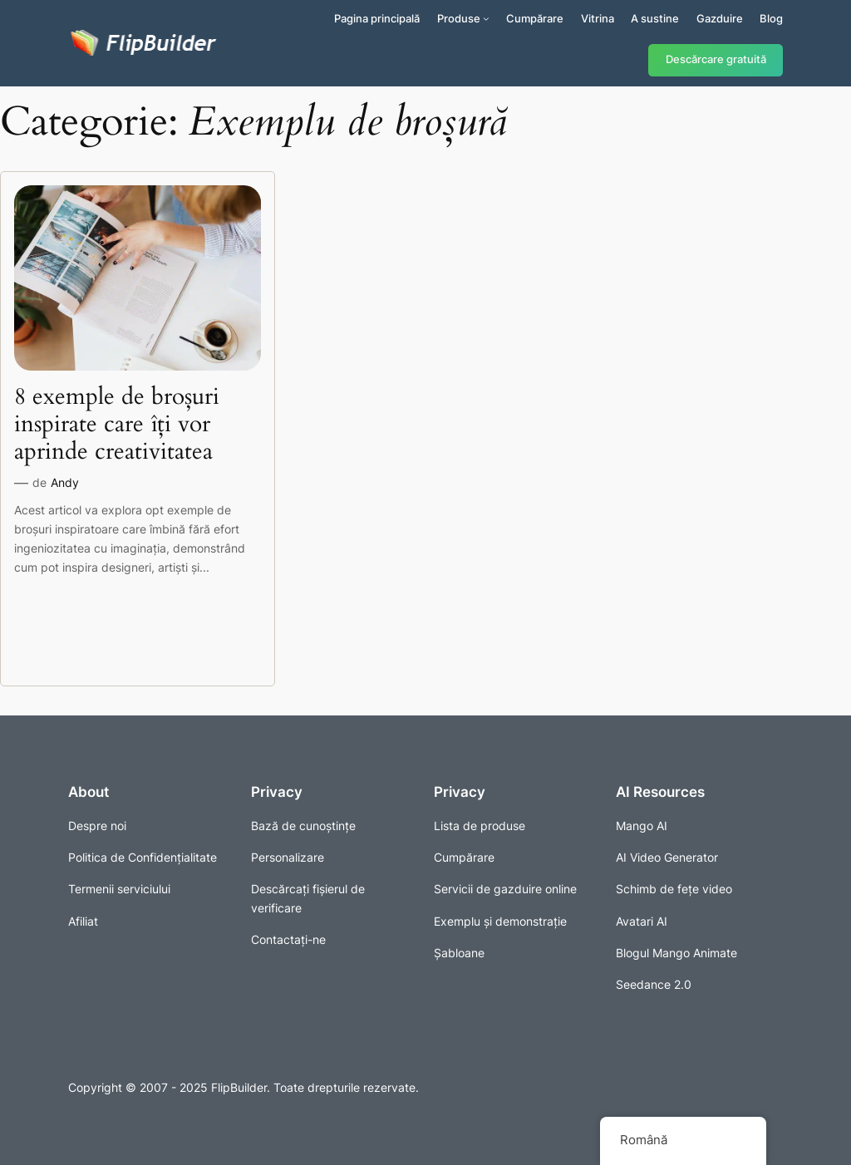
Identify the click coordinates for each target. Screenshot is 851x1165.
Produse (458, 18)
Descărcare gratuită (716, 59)
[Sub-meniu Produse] (486, 18)
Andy (65, 482)
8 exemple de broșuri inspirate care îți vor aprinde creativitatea (116, 424)
